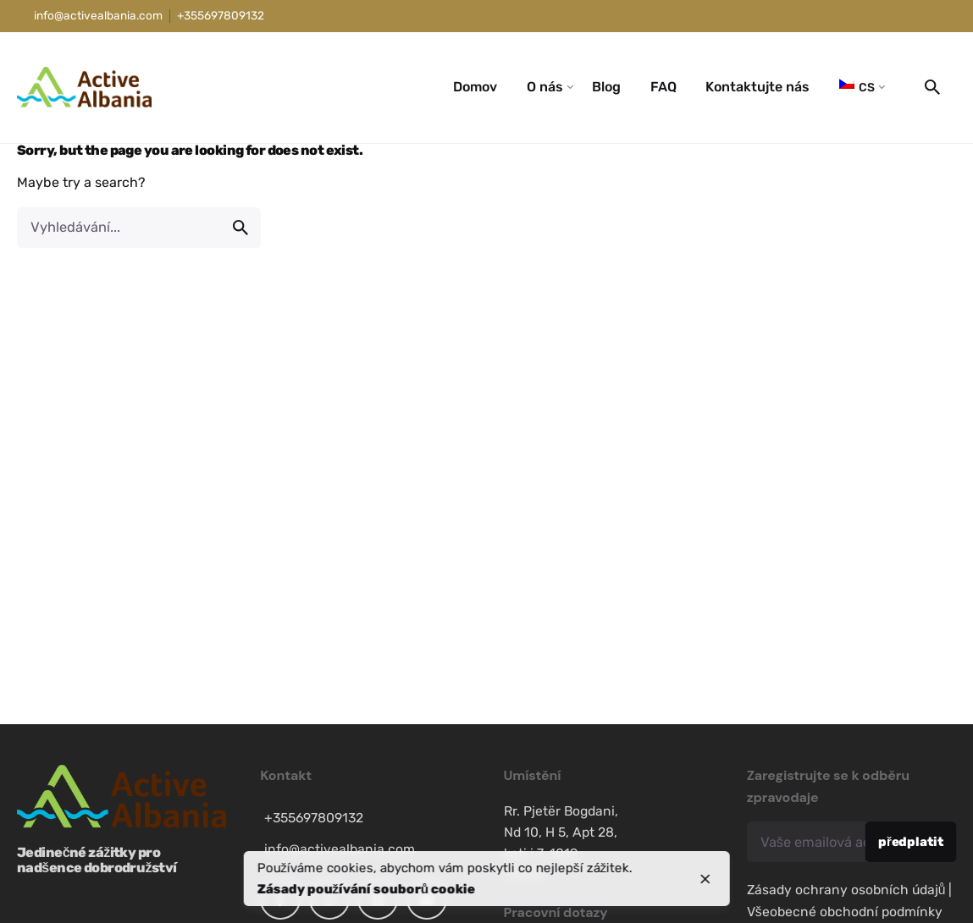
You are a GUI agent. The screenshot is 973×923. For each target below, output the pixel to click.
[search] (240, 227)
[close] (705, 879)
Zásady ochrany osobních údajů (846, 890)
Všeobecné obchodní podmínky (845, 912)
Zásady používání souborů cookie (366, 889)
